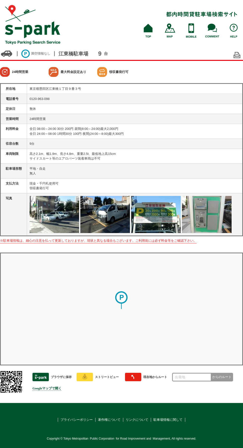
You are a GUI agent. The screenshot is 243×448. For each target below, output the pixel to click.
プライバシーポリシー (77, 420)
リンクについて (137, 420)
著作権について (109, 420)
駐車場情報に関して (167, 420)
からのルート (222, 377)
